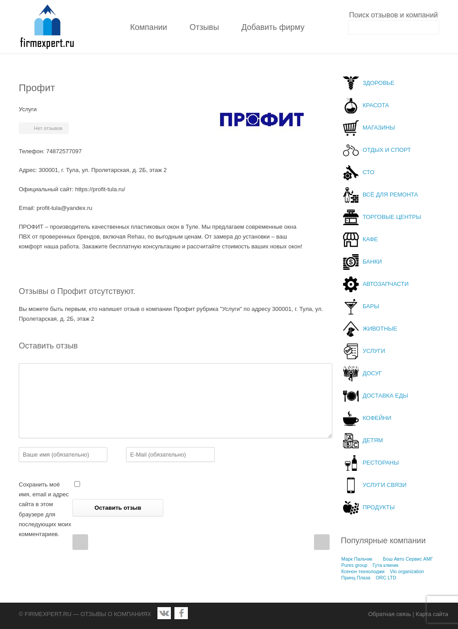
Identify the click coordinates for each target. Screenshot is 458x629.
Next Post (322, 542)
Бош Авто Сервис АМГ (408, 559)
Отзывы (204, 27)
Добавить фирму (273, 27)
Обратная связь (389, 614)
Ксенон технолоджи (363, 571)
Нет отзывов (48, 128)
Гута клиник (386, 565)
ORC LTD (386, 577)
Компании (148, 27)
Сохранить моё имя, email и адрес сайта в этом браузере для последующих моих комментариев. (45, 509)
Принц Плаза (355, 577)
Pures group (354, 565)
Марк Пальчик (356, 559)
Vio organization (407, 571)
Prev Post (80, 542)
